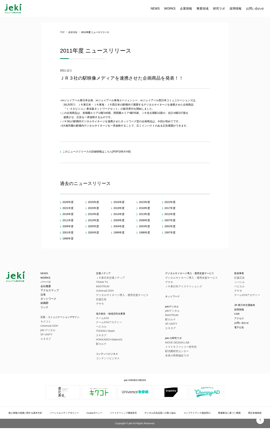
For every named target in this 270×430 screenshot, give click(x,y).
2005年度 (93, 226)
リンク (44, 307)
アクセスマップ (49, 291)
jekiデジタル (171, 308)
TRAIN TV (106, 282)
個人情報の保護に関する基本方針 (28, 414)
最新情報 (72, 32)
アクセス (240, 321)
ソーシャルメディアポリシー (68, 414)
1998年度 (144, 232)
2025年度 (93, 202)
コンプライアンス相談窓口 (198, 414)
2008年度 (144, 220)
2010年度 (93, 220)
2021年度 (68, 208)
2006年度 (68, 226)
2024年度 (118, 202)
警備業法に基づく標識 (230, 414)
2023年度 (144, 202)
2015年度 (93, 214)
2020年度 (93, 208)
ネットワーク (48, 299)
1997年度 (170, 232)
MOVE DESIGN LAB (175, 344)
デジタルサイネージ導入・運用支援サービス (126, 295)
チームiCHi (106, 319)
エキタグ (45, 339)
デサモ (103, 304)
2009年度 (118, 220)
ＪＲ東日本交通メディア (114, 278)
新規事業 (240, 273)
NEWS (61, 8)
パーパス (45, 282)
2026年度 (68, 202)
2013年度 (144, 214)
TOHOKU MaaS (109, 332)
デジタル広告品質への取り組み (161, 414)
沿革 (43, 295)
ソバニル (239, 282)
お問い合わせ (161, 8)
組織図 (44, 303)
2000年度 (93, 232)
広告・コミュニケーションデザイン (64, 318)
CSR (237, 316)
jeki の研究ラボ (173, 340)
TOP (62, 32)
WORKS (76, 8)
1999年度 (118, 232)
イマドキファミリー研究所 (179, 349)
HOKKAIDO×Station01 (113, 340)
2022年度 (170, 202)
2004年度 (118, 226)
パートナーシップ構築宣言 (124, 414)
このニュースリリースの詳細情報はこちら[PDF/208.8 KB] (96, 151)
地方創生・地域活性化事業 (118, 314)
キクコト (45, 322)
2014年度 (118, 214)
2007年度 (170, 220)
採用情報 (240, 311)
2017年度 (170, 208)
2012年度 (170, 214)
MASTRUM (106, 286)
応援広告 (105, 299)
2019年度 (118, 208)
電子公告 (240, 331)
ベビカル (105, 327)
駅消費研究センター (175, 353)
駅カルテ (105, 345)
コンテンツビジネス (113, 355)
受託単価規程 (254, 414)
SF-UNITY (46, 335)
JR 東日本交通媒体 (247, 306)
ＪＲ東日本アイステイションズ (181, 286)
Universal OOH (49, 326)
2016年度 (68, 214)
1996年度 (68, 238)
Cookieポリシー (96, 414)
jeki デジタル (48, 331)
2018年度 (144, 208)
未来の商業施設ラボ (175, 357)
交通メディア (109, 273)
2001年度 (68, 232)
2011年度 (68, 220)
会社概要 (45, 286)
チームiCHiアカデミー (112, 323)
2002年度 (170, 226)
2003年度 (144, 226)
